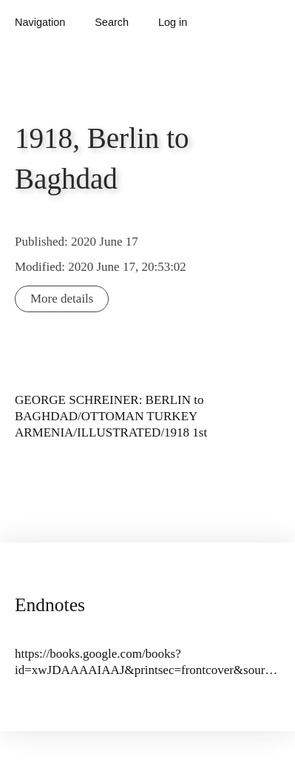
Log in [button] (172, 22)
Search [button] (112, 22)
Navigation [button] (40, 22)
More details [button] (61, 299)
